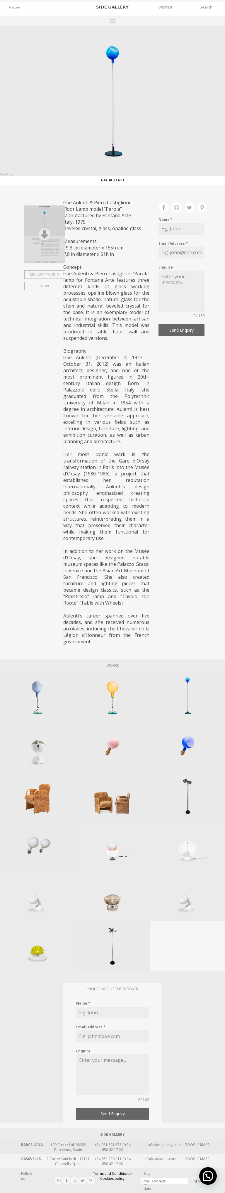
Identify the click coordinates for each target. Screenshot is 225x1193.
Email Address (173, 243)
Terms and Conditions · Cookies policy (112, 1176)
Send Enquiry (181, 330)
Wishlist (165, 7)
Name (165, 219)
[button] (208, 1176)
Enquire (165, 267)
